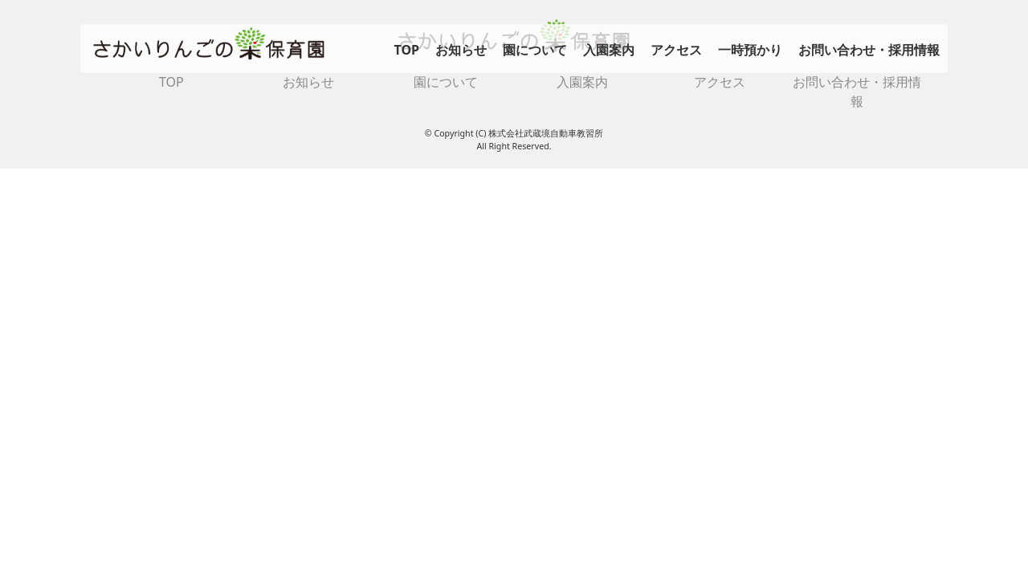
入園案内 (608, 50)
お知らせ (461, 50)
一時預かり (750, 50)
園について (535, 50)
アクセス (676, 50)
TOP (406, 50)
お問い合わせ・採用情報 (869, 50)
